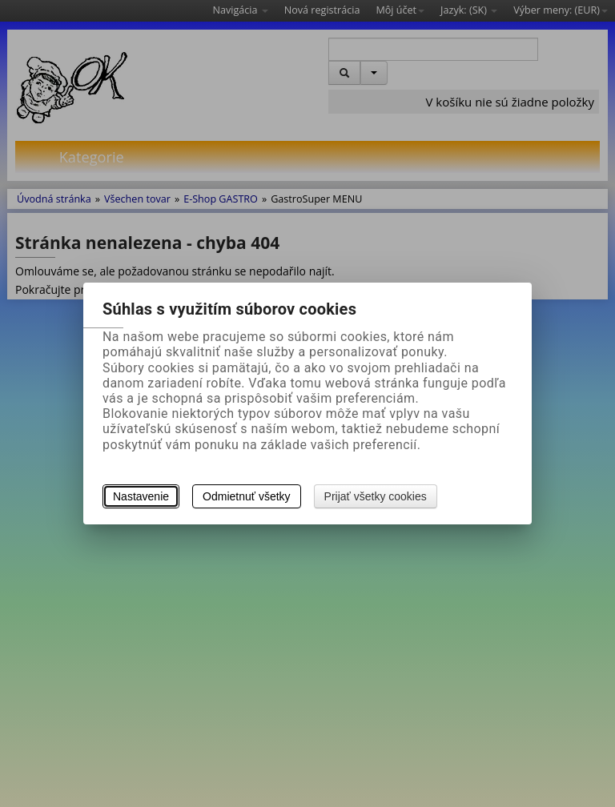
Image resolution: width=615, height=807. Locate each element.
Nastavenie (141, 496)
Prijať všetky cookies (375, 496)
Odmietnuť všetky (247, 496)
